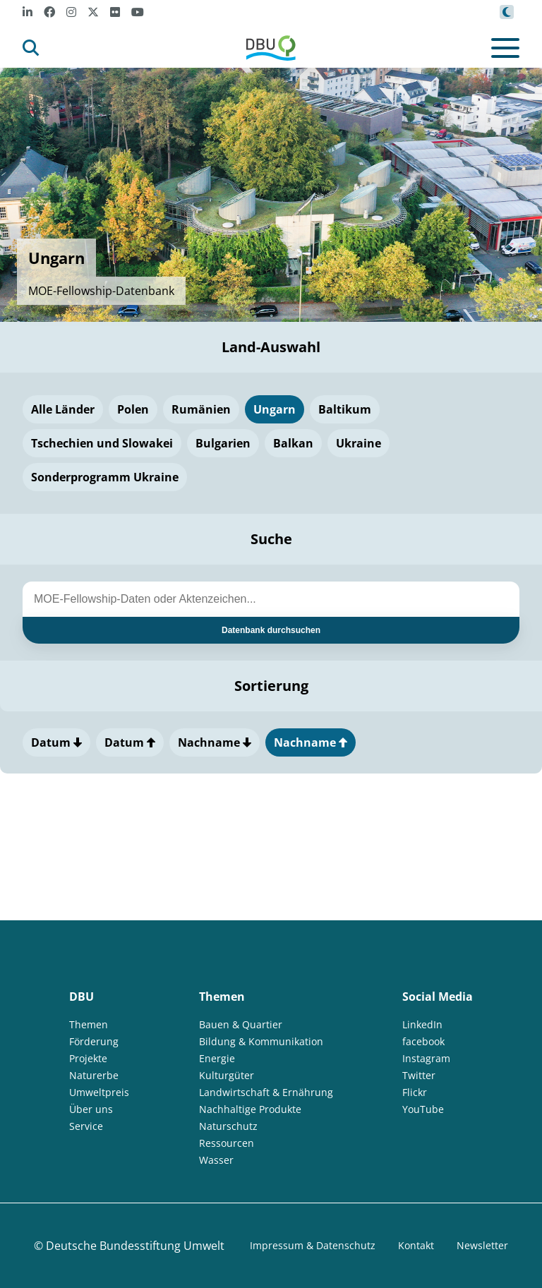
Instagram (426, 1058)
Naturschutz (228, 1126)
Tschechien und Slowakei (102, 443)
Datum (56, 742)
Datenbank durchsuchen (271, 630)
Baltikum (344, 409)
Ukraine (358, 443)
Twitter (418, 1075)
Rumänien (201, 409)
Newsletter (482, 1245)
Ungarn (274, 409)
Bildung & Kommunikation (261, 1041)
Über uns (91, 1109)
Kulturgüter (226, 1075)
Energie (217, 1058)
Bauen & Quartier (240, 1024)
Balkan (293, 443)
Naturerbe (94, 1075)
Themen (88, 1024)
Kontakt (416, 1245)
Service (86, 1126)
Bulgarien (223, 443)
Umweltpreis (99, 1092)
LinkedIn (422, 1024)
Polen (133, 409)
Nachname (214, 742)
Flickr (414, 1092)
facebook (423, 1041)
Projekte (88, 1058)
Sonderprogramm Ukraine (105, 477)
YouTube (423, 1109)
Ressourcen (226, 1143)
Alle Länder (63, 409)
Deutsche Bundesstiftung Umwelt (135, 1245)
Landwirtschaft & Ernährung (266, 1092)
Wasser (216, 1160)
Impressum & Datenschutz (312, 1245)
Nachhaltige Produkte (250, 1109)
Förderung (94, 1041)
